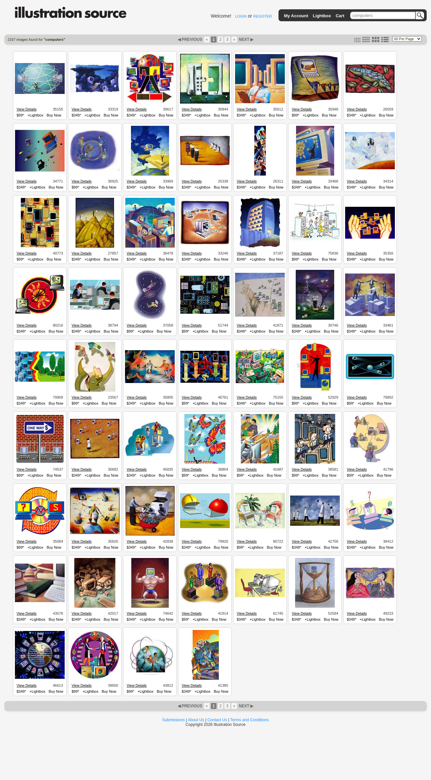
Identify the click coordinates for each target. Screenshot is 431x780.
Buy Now (54, 115)
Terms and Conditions (249, 720)
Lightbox (322, 15)
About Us (196, 720)
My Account (296, 15)
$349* (76, 115)
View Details (26, 109)
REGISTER (262, 16)
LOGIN (240, 16)
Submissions (173, 720)
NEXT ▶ (246, 39)
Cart (340, 15)
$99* (20, 115)
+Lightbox (35, 115)
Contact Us (217, 720)
